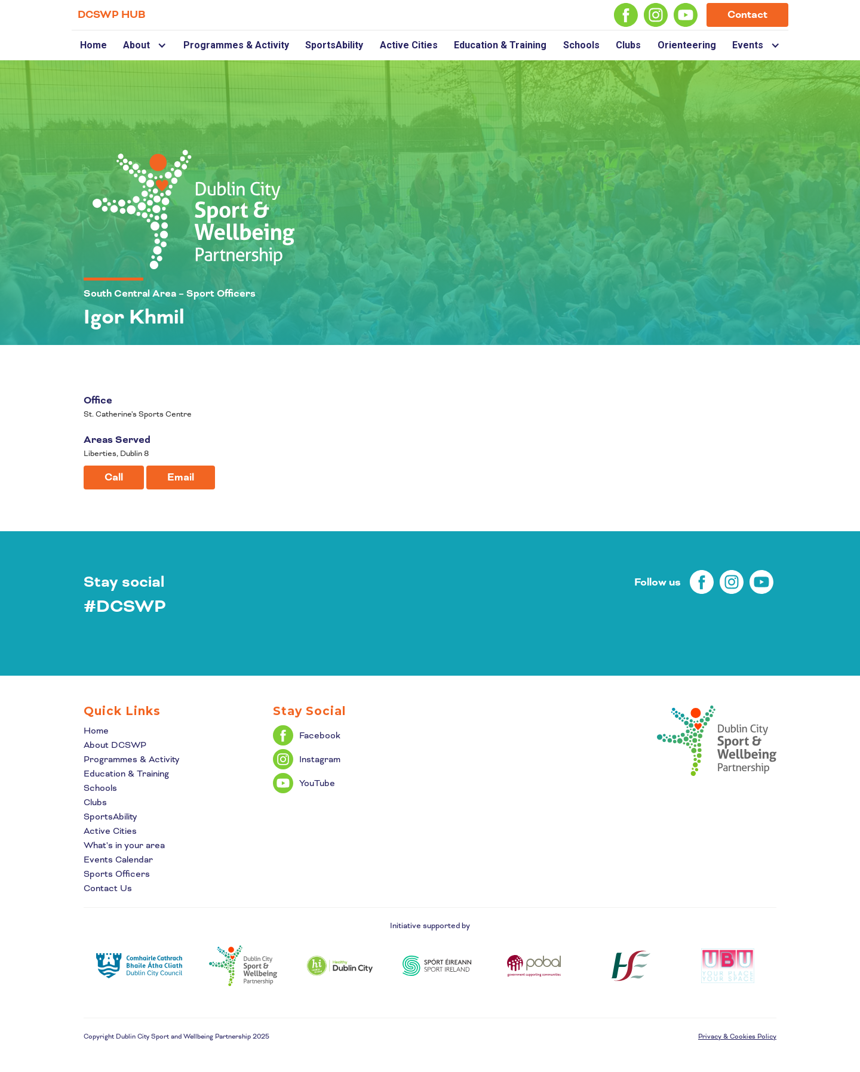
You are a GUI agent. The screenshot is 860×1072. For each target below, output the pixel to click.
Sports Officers (117, 873)
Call (114, 477)
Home (93, 45)
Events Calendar (118, 859)
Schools (581, 45)
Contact (747, 14)
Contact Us (108, 888)
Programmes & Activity (236, 45)
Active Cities (409, 45)
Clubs (628, 45)
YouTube (317, 783)
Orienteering (687, 45)
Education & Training (500, 45)
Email (180, 477)
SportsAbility (334, 45)
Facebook (319, 735)
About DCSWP (115, 745)
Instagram (319, 759)
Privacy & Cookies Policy (737, 1036)
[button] (145, 45)
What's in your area (124, 845)
